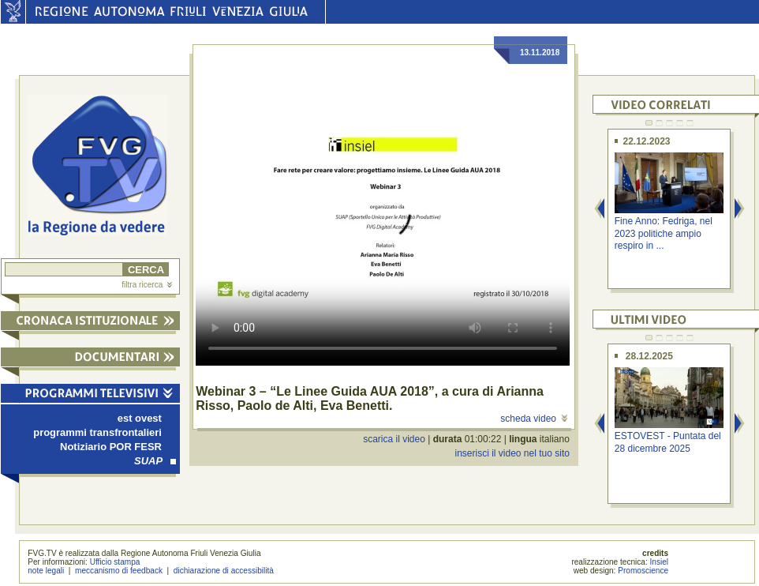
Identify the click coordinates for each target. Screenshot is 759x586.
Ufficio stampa (115, 562)
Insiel (659, 562)
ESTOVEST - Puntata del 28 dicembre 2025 (668, 441)
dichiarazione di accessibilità (224, 570)
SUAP (155, 461)
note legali (46, 570)
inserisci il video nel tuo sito (511, 453)
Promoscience (643, 570)
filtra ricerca (147, 284)
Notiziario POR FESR (111, 447)
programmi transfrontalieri (97, 432)
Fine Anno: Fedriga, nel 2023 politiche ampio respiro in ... (663, 233)
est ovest (140, 418)
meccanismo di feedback (119, 570)
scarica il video (394, 439)
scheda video (533, 418)
